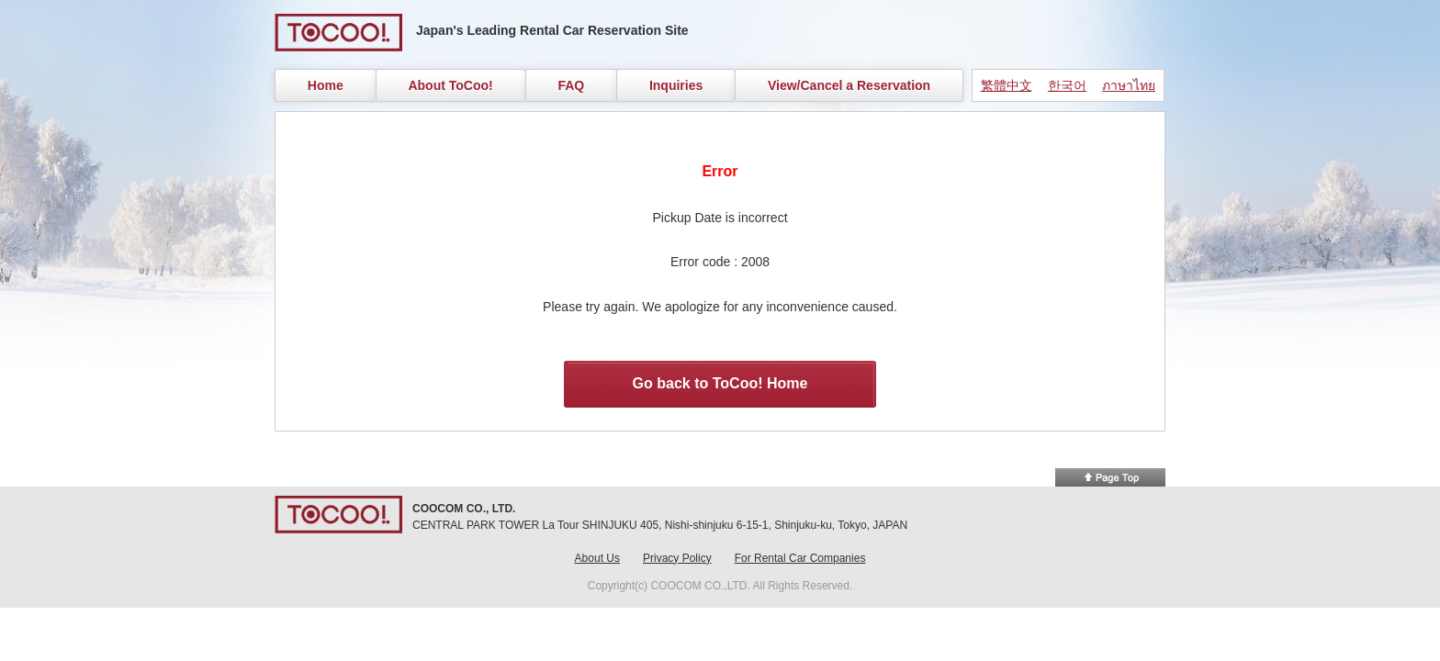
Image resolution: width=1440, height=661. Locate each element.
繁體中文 (1006, 85)
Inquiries (676, 85)
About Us (597, 558)
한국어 (1067, 85)
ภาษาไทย (1128, 85)
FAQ (570, 85)
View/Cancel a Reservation (849, 85)
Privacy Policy (677, 558)
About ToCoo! (450, 85)
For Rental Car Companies (800, 558)
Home (325, 85)
